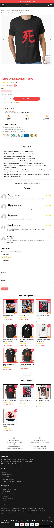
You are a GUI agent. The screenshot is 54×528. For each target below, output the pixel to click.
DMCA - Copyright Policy (8, 479)
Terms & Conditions (7, 474)
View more (27, 374)
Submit (5, 289)
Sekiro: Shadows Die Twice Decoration (18, 10)
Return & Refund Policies (8, 493)
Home (3, 10)
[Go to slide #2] (27, 68)
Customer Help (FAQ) (7, 498)
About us (4, 472)
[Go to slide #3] (36, 68)
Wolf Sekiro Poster (8, 315)
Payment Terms (6, 491)
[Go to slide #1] (18, 68)
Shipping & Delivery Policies (9, 489)
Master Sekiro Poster (25, 315)
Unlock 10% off (50, 521)
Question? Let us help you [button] (46, 526)
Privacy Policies (6, 477)
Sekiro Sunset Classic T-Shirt (27, 364)
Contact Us (5, 496)
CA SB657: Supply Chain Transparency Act (13, 481)
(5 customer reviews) (14, 82)
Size (2, 88)
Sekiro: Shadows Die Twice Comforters (12, 13)
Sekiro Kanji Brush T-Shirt (9, 400)
